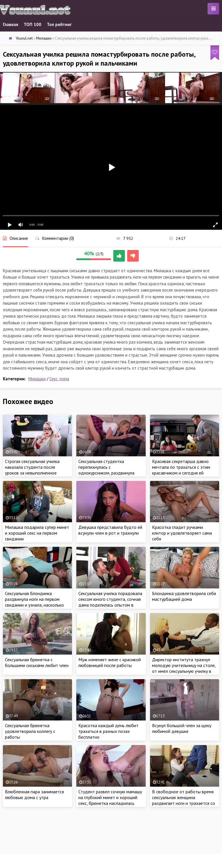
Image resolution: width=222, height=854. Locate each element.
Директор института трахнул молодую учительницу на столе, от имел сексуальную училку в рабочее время (184, 668)
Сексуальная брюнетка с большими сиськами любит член (37, 662)
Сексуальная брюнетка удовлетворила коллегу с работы (30, 731)
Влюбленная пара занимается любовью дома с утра (34, 794)
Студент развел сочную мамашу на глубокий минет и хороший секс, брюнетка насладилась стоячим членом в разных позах (110, 800)
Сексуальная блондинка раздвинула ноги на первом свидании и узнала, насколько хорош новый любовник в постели (34, 604)
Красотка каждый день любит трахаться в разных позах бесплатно (108, 731)
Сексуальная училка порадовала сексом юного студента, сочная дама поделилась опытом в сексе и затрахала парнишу (110, 602)
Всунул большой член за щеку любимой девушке (181, 728)
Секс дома (59, 378)
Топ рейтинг (59, 24)
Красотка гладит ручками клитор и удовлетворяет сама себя (182, 533)
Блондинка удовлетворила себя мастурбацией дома (184, 596)
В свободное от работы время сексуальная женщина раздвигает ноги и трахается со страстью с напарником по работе (183, 803)
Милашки (37, 378)
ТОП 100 (32, 24)
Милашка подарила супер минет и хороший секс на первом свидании (37, 533)
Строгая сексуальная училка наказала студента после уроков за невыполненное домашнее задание (32, 469)
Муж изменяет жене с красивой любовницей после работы (109, 662)
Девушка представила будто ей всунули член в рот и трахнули (110, 530)
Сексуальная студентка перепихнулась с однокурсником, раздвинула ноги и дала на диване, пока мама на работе (106, 472)
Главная (10, 24)
